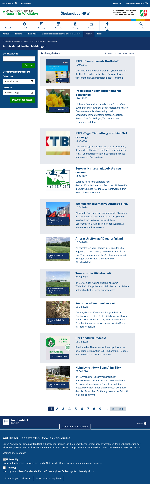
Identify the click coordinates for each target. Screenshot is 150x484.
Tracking (11, 467)
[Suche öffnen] (141, 26)
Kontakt (6, 34)
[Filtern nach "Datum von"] (19, 81)
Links (99, 34)
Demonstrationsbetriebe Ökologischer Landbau (61, 34)
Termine (18, 34)
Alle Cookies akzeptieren (48, 478)
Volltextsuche (10, 53)
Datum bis (7, 88)
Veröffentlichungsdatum (16, 71)
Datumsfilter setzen (22, 99)
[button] (137, 3)
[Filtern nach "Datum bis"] (19, 92)
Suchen (28, 65)
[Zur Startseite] (75, 14)
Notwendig (12, 459)
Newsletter (31, 34)
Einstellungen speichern (17, 478)
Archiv (88, 34)
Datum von (8, 76)
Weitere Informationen (14, 452)
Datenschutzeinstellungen (75, 426)
